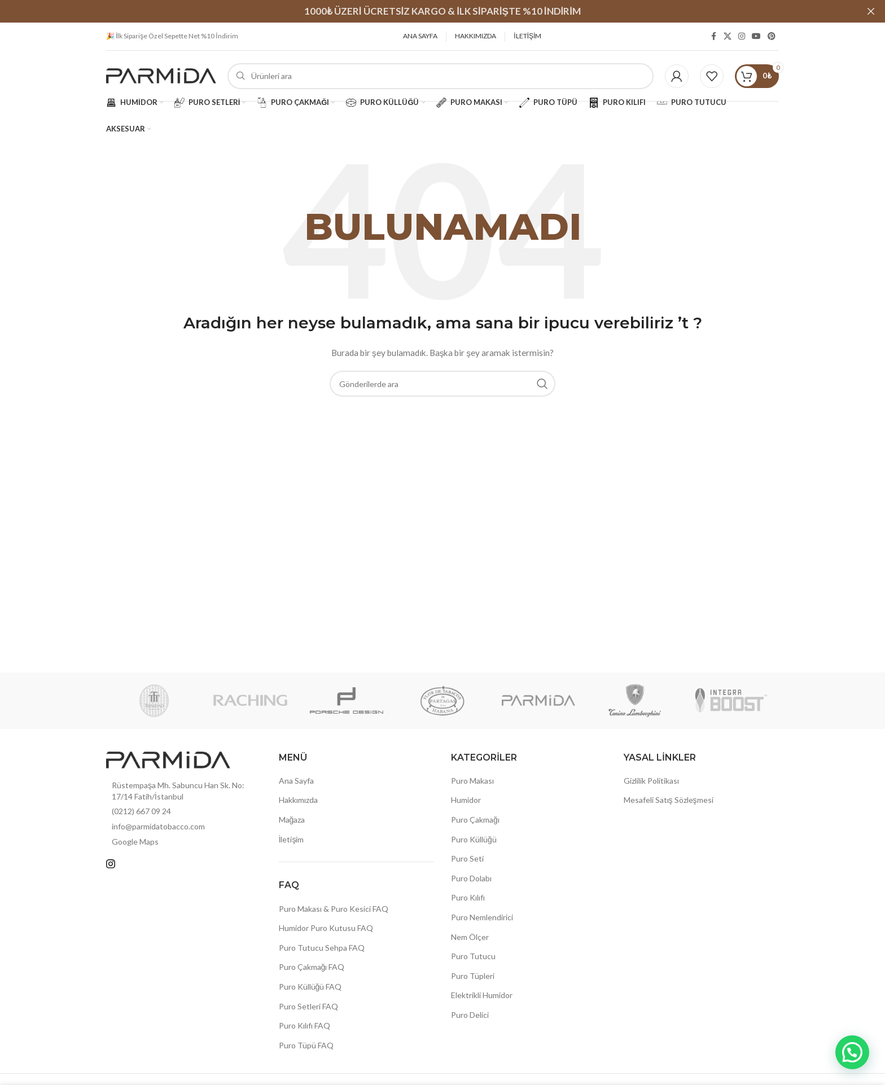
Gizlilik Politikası (651, 780)
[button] (852, 1051)
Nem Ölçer (470, 937)
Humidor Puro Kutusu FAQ (326, 928)
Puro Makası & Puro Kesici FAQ (333, 908)
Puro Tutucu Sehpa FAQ (322, 947)
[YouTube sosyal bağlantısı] (756, 36)
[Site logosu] (161, 75)
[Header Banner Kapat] (871, 11)
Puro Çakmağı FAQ (312, 967)
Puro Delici (470, 1015)
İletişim (291, 839)
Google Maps (135, 841)
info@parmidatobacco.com (158, 826)
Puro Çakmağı (475, 819)
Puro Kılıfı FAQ (304, 1025)
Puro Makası (472, 780)
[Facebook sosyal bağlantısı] (713, 36)
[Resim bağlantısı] (168, 758)
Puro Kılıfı (468, 897)
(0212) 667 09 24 (141, 811)
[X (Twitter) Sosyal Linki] (727, 36)
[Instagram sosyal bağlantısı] (741, 36)
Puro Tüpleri (472, 976)
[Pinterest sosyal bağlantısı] (771, 36)
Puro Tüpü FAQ (306, 1045)
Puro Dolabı (471, 878)
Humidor (466, 800)
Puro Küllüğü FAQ (310, 986)
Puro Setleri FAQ (308, 1006)
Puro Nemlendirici (482, 917)
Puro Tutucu (473, 956)
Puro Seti (467, 858)
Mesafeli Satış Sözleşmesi (668, 800)
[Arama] (440, 76)
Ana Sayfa (296, 780)
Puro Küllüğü (474, 839)
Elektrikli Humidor (481, 995)
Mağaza (292, 819)
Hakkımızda (298, 800)
